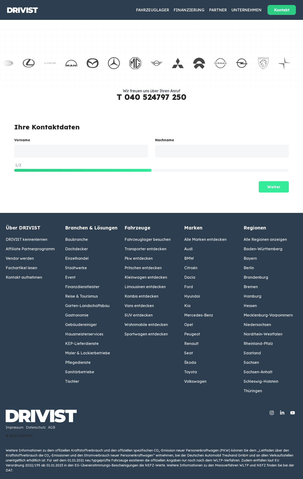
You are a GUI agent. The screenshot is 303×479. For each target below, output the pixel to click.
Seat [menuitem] (188, 353)
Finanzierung (189, 10)
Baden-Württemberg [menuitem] (263, 248)
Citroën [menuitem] (190, 267)
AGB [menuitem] (51, 428)
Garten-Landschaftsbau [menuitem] (87, 305)
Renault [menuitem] (191, 343)
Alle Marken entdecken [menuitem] (205, 239)
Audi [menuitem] (188, 248)
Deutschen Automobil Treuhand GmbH (217, 455)
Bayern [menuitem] (250, 258)
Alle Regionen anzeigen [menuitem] (265, 239)
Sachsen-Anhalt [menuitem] (258, 371)
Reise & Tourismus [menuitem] (81, 296)
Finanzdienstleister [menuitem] (82, 286)
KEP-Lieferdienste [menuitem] (82, 343)
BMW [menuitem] (189, 258)
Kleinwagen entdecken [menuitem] (146, 277)
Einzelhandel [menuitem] (77, 258)
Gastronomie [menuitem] (77, 315)
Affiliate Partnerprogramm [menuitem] (30, 248)
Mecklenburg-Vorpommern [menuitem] (268, 315)
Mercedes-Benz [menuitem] (198, 315)
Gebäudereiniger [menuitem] (81, 324)
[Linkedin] (283, 412)
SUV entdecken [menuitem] (139, 315)
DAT (9, 470)
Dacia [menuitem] (189, 277)
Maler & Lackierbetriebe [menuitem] (87, 353)
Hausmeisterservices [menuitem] (84, 334)
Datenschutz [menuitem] (36, 428)
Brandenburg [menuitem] (256, 277)
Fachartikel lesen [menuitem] (21, 267)
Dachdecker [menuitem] (76, 248)
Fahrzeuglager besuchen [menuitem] (148, 239)
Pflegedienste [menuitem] (78, 362)
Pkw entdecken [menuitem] (139, 258)
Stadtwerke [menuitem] (76, 267)
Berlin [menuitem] (249, 267)
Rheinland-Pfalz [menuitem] (258, 343)
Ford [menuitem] (188, 286)
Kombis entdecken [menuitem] (141, 296)
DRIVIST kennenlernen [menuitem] (26, 239)
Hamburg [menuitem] (252, 296)
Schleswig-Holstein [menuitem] (261, 381)
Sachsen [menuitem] (251, 362)
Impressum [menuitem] (14, 428)
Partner (218, 10)
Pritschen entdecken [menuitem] (143, 267)
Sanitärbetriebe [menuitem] (79, 371)
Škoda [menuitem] (190, 362)
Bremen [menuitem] (251, 286)
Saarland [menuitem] (252, 353)
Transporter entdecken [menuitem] (145, 248)
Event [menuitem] (70, 277)
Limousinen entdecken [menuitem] (145, 286)
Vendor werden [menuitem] (20, 258)
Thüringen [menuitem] (253, 390)
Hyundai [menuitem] (192, 296)
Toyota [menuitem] (190, 371)
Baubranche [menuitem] (76, 239)
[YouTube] (292, 412)
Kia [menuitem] (187, 305)
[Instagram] (272, 412)
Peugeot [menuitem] (192, 334)
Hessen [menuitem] (250, 305)
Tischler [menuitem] (72, 381)
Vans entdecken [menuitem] (139, 305)
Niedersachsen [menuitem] (257, 324)
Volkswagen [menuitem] (195, 381)
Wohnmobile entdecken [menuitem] (146, 324)
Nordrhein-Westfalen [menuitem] (263, 334)
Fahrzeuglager (152, 10)
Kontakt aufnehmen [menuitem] (24, 277)
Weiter (273, 187)
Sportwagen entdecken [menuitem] (146, 334)
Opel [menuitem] (188, 324)
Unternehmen (247, 10)
